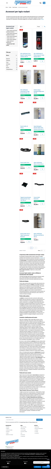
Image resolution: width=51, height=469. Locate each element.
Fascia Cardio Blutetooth (37, 198)
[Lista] (22, 26)
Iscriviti (39, 419)
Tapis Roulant (14, 7)
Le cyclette (36, 431)
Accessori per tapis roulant (22, 7)
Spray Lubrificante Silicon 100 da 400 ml (38, 163)
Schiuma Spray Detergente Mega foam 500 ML (39, 91)
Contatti (7, 433)
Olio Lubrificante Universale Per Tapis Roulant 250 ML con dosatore (25, 91)
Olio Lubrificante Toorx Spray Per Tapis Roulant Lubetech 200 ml (25, 55)
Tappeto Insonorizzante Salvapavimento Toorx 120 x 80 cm (25, 199)
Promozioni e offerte (23, 431)
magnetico (42, 257)
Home (7, 7)
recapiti (42, 19)
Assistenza (7, 431)
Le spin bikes (36, 433)
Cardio (10, 7)
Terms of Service (32, 422)
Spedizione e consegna (9, 434)
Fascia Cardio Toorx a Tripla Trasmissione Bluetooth (25, 235)
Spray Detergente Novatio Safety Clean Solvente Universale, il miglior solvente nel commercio (39, 128)
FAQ (21, 433)
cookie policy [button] (17, 455)
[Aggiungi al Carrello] (29, 62)
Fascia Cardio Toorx (24, 162)
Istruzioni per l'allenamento (38, 428)
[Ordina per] (40, 26)
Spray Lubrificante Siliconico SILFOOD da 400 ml (39, 235)
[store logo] (23, 3)
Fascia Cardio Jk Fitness (24, 127)
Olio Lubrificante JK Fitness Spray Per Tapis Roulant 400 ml (39, 55)
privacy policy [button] (33, 453)
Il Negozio (7, 428)
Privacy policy (22, 434)
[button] (49, 451)
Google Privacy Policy (24, 422)
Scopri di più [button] (5, 466)
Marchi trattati (22, 428)
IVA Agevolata (22, 436)
